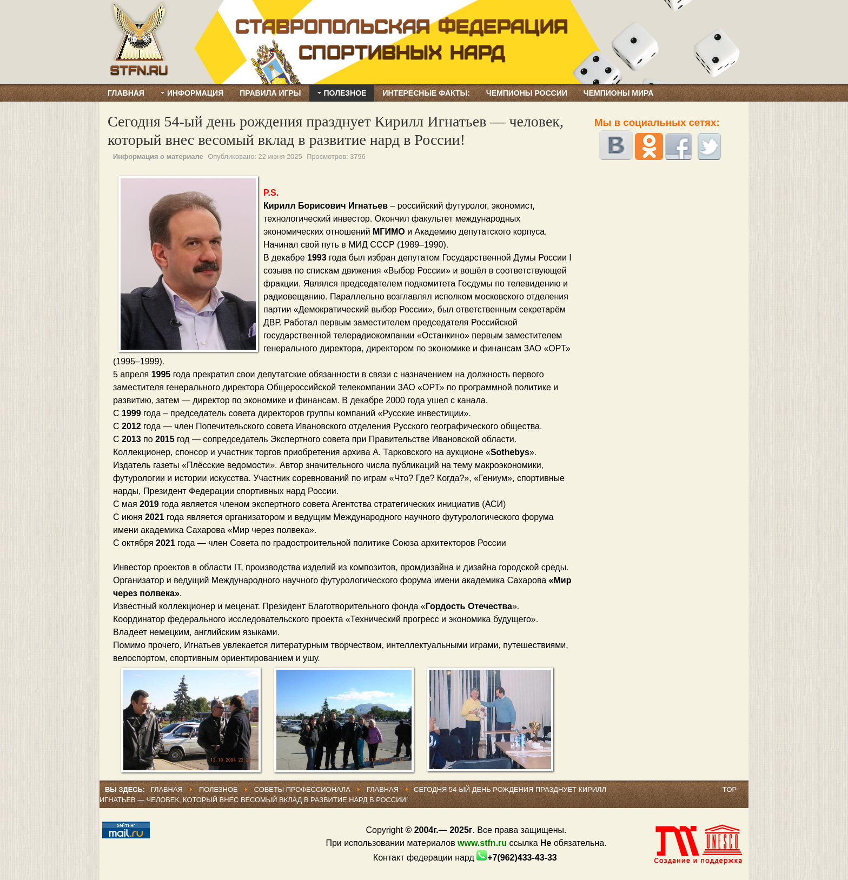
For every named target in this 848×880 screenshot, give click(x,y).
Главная (167, 789)
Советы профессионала (302, 789)
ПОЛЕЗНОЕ (219, 789)
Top (730, 789)
